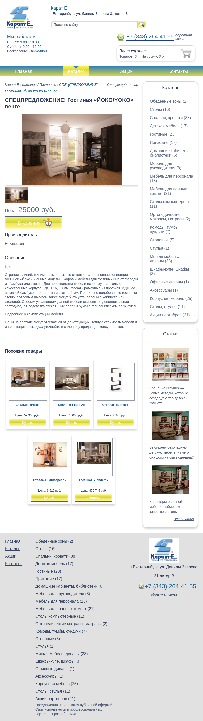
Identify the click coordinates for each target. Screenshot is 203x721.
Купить (27, 423)
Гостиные (47, 85)
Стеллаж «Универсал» (49, 480)
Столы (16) (160, 109)
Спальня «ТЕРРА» (71, 405)
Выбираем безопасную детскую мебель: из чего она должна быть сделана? (171, 452)
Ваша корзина (132, 51)
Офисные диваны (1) (169, 282)
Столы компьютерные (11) (59, 616)
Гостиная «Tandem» (93, 480)
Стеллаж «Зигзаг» (115, 405)
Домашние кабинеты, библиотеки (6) (170, 153)
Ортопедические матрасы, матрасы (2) (170, 216)
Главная (23, 71)
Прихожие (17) (163, 142)
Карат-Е (12, 85)
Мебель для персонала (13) (61, 601)
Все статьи (184, 519)
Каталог (76, 71)
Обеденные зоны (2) (169, 101)
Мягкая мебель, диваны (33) (164, 258)
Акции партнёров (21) (170, 315)
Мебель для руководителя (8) (165, 165)
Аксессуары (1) (164, 290)
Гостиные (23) (163, 134)
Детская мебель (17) (169, 126)
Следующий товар (122, 85)
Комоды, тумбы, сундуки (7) (165, 229)
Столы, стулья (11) (167, 307)
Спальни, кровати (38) (170, 118)
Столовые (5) (162, 240)
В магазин (93, 498)
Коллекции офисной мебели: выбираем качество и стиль (165, 507)
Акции (126, 71)
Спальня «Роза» (28, 405)
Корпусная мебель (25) (171, 298)
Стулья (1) (159, 248)
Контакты (178, 71)
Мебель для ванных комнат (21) (168, 191)
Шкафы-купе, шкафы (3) (57, 661)
